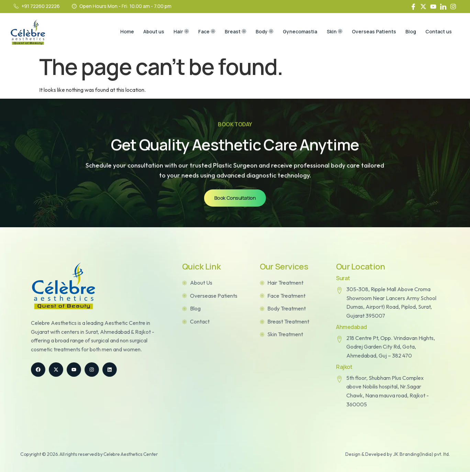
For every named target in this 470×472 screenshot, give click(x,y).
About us (144, 32)
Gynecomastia (295, 32)
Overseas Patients (371, 32)
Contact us (438, 32)
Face (199, 32)
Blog (409, 32)
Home (116, 32)
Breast (229, 32)
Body (259, 32)
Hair (172, 32)
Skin (331, 32)
